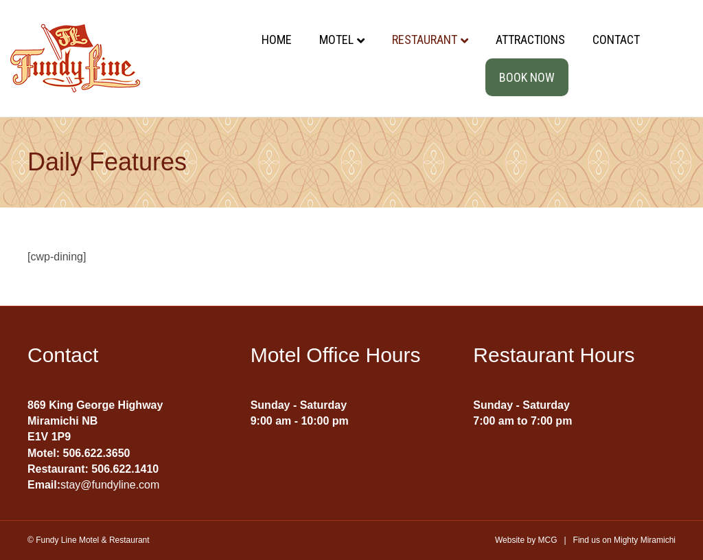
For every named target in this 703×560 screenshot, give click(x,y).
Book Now (527, 77)
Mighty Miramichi (645, 540)
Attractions (530, 39)
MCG (547, 540)
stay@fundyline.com (109, 485)
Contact (616, 39)
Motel (336, 39)
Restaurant (424, 39)
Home (277, 39)
